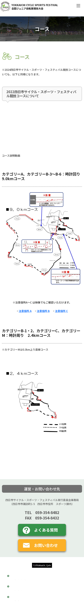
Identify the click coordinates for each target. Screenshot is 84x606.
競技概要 (16, 578)
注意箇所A (21, 596)
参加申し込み (38, 585)
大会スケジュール (57, 582)
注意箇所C (54, 596)
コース (14, 592)
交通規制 (21, 585)
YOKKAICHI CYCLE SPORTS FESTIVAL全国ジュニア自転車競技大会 (34, 6)
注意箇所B (37, 596)
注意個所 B (43, 311)
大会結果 (16, 603)
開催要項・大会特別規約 (29, 582)
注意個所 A (25, 311)
